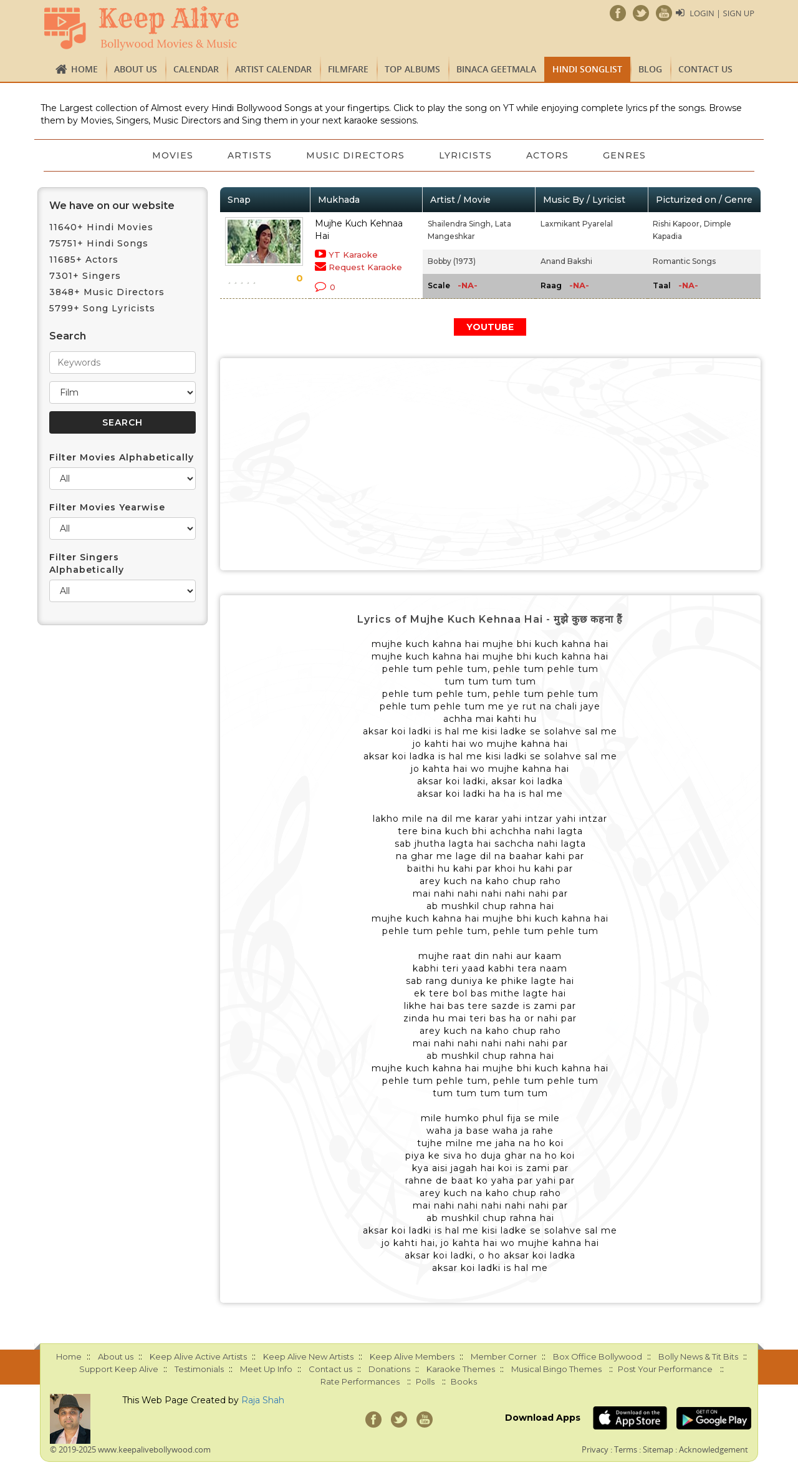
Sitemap (658, 1449)
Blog (650, 69)
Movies (171, 155)
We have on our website (112, 206)
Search (67, 336)
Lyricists (466, 155)
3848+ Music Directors (107, 292)
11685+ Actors (83, 259)
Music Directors (355, 155)
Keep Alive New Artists (308, 1356)
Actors (548, 155)
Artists (249, 155)
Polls (425, 1381)
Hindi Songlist (587, 69)
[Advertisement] (491, 464)
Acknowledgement (713, 1449)
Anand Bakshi (566, 261)
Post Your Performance (665, 1369)
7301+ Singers (85, 275)
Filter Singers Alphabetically (86, 563)
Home (84, 69)
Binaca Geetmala (496, 69)
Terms (625, 1449)
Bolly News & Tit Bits (698, 1356)
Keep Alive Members (412, 1356)
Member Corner (504, 1356)
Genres (626, 155)
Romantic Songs (684, 261)
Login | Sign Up (722, 13)
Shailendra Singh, (460, 223)
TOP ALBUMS (412, 69)
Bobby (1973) (452, 261)
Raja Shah (262, 1400)
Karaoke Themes (460, 1369)
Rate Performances (360, 1381)
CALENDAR (196, 69)
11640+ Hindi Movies (101, 227)
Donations (389, 1369)
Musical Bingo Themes (556, 1369)
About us (135, 69)
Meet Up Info (266, 1369)
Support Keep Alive (118, 1369)
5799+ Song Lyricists (102, 308)
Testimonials (199, 1369)
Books (464, 1381)
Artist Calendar (273, 69)
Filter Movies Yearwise (107, 507)
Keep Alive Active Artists (198, 1356)
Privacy (595, 1449)
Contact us (705, 69)
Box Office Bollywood (597, 1356)
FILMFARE (348, 69)
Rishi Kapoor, (677, 223)
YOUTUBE (490, 327)
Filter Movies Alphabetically (121, 457)
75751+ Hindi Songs (98, 243)
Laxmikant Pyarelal (577, 223)
